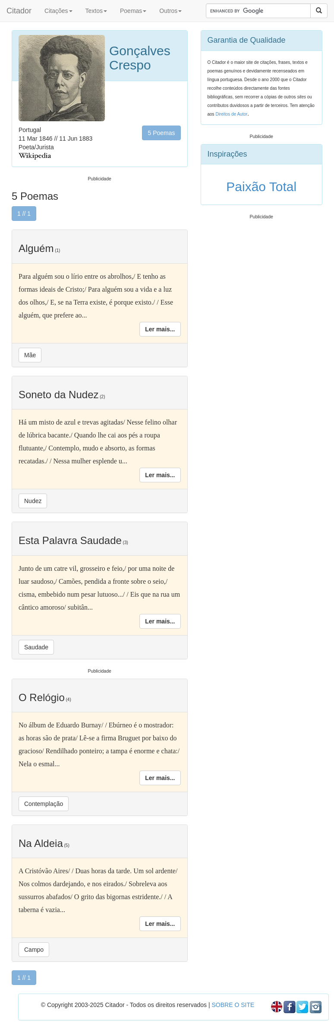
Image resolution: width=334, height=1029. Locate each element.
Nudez (32, 500)
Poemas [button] (133, 10)
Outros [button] (170, 10)
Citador (19, 10)
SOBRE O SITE (232, 1004)
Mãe (30, 355)
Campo (34, 949)
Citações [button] (58, 10)
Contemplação (43, 803)
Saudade (36, 647)
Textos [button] (96, 10)
